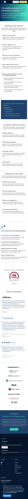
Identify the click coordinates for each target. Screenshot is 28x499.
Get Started (15, 1)
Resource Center (22, 452)
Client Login (22, 1)
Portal (16, 464)
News (16, 471)
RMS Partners (18, 465)
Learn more (13, 429)
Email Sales (4, 443)
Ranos (16, 469)
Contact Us (5, 453)
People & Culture (18, 473)
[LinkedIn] (1, 462)
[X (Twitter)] (1, 464)
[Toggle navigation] (2, 2)
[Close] (7, 496)
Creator (16, 462)
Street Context (18, 467)
